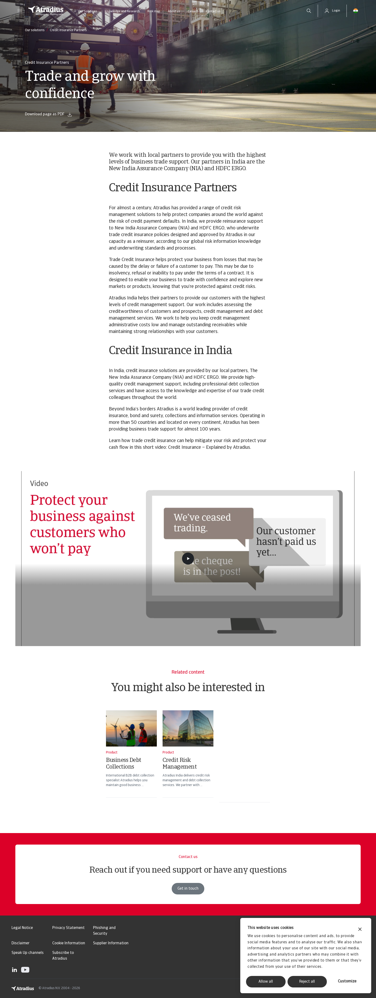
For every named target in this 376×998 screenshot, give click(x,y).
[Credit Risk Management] (188, 760)
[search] (309, 11)
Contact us (213, 11)
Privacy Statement (68, 928)
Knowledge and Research (122, 11)
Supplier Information (111, 943)
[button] (20, 11)
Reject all (307, 982)
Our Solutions (87, 11)
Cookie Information (68, 943)
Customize (347, 981)
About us (174, 11)
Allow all (265, 982)
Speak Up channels (28, 953)
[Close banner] (360, 930)
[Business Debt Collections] (131, 760)
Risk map (153, 11)
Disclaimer (20, 943)
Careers (193, 11)
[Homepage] (46, 11)
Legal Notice (22, 928)
